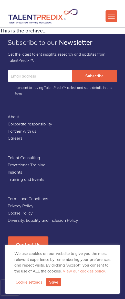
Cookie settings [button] (29, 282)
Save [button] (53, 282)
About (13, 116)
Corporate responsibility (30, 123)
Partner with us (22, 131)
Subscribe (94, 75)
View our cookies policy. (84, 271)
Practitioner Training (27, 164)
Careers (15, 138)
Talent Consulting (24, 157)
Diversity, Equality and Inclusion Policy (43, 220)
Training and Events (26, 179)
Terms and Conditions (28, 198)
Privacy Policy (20, 205)
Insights (15, 172)
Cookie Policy (20, 213)
